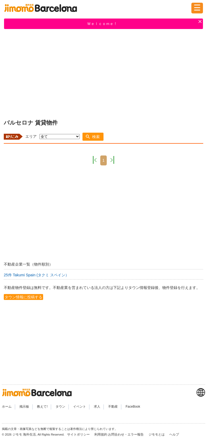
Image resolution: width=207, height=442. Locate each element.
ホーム (7, 406)
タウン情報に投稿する (23, 297)
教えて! (42, 406)
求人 (97, 406)
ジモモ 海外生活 (24, 434)
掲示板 (24, 406)
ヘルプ (174, 434)
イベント (79, 406)
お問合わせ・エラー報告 (126, 434)
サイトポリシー (79, 434)
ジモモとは (157, 434)
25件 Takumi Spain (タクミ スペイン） (36, 275)
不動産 (113, 406)
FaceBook (133, 406)
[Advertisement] (103, 73)
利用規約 (100, 434)
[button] (93, 137)
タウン (60, 406)
